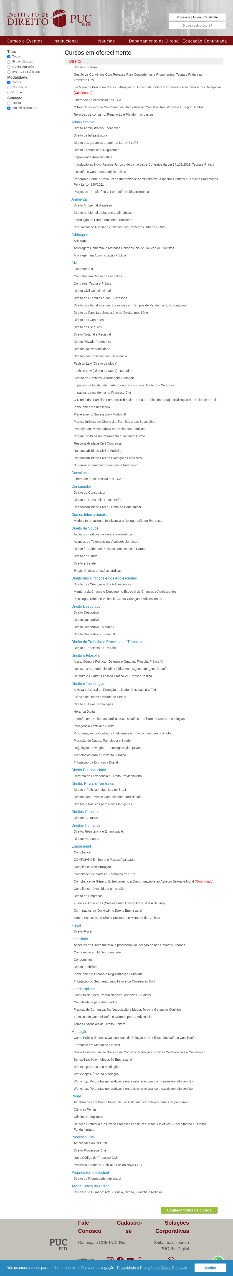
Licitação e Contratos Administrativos (100, 172)
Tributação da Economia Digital (96, 762)
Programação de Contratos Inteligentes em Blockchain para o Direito (122, 733)
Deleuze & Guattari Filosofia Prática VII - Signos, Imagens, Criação (121, 669)
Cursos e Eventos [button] (25, 41)
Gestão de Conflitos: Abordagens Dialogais (104, 378)
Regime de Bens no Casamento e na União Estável (110, 436)
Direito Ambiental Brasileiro (93, 205)
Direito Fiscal (83, 931)
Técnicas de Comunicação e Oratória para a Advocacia (113, 1017)
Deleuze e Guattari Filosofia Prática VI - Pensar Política (113, 676)
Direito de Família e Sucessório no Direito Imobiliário (111, 312)
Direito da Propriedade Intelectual (97, 1178)
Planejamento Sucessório (92, 407)
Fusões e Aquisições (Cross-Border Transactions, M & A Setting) (119, 903)
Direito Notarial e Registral (92, 334)
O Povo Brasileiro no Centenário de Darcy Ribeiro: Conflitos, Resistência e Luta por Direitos (138, 107)
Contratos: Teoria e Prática (92, 283)
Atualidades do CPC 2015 (92, 1143)
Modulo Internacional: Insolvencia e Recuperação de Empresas (118, 520)
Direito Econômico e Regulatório (96, 150)
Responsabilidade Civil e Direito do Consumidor (107, 507)
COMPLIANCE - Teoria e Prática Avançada (104, 859)
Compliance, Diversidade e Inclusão (99, 888)
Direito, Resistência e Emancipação (99, 831)
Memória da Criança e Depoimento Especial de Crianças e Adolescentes (125, 591)
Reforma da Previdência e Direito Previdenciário (108, 776)
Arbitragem (81, 241)
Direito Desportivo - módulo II (94, 634)
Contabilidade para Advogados (95, 1002)
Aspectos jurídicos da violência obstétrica (103, 534)
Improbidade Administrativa (93, 157)
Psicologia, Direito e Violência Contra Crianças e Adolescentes (118, 599)
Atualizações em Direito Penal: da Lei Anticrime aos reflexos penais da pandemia (131, 1102)
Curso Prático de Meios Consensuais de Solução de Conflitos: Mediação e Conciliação (135, 1038)
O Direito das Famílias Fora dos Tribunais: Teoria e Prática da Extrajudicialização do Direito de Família (146, 400)
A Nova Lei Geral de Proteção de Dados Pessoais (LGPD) (115, 689)
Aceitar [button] (210, 1268)
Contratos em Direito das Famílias (98, 276)
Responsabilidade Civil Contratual (98, 443)
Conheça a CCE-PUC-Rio (101, 1242)
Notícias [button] (106, 41)
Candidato (210, 17)
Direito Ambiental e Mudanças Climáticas (103, 212)
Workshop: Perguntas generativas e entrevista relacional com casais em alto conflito (133, 1081)
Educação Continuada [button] (204, 41)
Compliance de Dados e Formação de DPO (104, 874)
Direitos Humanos (86, 839)
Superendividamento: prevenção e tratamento (106, 465)
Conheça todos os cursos (189, 1210)
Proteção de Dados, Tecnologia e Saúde (102, 740)
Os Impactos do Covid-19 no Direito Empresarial (108, 910)
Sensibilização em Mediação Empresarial (103, 1059)
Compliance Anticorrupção (92, 867)
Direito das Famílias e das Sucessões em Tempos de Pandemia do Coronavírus (130, 305)
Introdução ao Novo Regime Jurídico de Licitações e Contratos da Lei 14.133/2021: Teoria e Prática (144, 164)
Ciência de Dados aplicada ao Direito (100, 697)
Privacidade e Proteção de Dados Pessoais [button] (152, 1268)
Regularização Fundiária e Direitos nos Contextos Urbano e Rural (120, 227)
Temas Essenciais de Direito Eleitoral (100, 1024)
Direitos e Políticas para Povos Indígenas (103, 804)
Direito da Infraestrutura (90, 135)
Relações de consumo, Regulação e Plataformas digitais (114, 114)
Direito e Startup (85, 67)
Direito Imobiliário (86, 967)
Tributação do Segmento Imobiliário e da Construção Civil (114, 981)
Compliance (82, 852)
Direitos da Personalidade (92, 349)
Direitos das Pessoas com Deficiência (100, 356)
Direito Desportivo (86, 612)
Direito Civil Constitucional (92, 291)
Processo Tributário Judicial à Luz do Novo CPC (108, 1165)
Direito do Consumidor (89, 492)
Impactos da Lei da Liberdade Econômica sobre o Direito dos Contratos (124, 385)
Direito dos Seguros (88, 327)
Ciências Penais (85, 1109)
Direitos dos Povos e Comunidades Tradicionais (107, 797)
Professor (184, 17)
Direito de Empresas (88, 896)
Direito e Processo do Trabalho (95, 648)
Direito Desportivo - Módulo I (94, 627)
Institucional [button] (65, 41)
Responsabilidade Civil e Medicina (98, 451)
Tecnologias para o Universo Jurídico (100, 755)
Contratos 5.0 (83, 269)
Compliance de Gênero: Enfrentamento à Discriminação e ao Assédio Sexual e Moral (143, 881)
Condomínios (83, 959)
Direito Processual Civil (90, 1150)
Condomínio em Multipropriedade (97, 952)
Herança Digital (85, 711)
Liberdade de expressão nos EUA (97, 100)
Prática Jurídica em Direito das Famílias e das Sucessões (114, 421)
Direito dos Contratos (89, 320)
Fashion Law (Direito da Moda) (95, 363)
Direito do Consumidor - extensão (97, 500)
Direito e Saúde (85, 563)
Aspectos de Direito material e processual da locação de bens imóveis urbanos (129, 945)
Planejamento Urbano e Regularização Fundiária (108, 974)
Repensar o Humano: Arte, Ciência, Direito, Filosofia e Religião (118, 1192)
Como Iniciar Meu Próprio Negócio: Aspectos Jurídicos (112, 995)
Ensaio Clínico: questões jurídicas (98, 570)
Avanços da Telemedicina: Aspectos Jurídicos (106, 541)
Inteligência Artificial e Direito (94, 726)
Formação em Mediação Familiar (97, 1045)
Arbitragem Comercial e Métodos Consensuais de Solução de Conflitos (124, 248)
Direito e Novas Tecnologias (93, 704)
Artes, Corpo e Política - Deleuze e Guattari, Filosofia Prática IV (118, 661)
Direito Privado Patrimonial (92, 341)
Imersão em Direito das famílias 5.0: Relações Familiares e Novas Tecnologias (129, 719)
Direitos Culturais (86, 818)
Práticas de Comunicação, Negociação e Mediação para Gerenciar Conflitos (127, 1009)
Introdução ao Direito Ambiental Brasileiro (103, 220)
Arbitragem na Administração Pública (100, 255)
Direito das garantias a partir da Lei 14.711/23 (106, 142)
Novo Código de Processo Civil (96, 1157)
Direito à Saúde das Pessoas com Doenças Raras (109, 549)
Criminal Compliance (88, 1117)
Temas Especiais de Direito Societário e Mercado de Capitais (117, 918)
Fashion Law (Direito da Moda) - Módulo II (103, 371)
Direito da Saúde (85, 556)
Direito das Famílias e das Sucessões (100, 298)
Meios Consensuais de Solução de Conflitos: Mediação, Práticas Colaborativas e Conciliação (139, 1052)
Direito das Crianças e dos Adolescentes (102, 584)
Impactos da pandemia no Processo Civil (103, 392)
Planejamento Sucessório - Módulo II (100, 414)
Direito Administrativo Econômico (97, 128)
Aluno (197, 17)
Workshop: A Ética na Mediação (96, 1067)
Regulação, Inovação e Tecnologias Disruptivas (107, 748)
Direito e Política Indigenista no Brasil (100, 789)
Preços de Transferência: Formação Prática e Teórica (111, 192)
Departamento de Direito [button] (154, 41)
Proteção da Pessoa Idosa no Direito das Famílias (109, 429)
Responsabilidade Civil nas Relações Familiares (108, 458)
